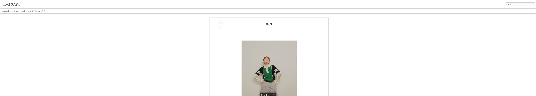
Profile (23, 11)
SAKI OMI (279, 19)
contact (30, 11)
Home (16, 11)
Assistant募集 (40, 11)
